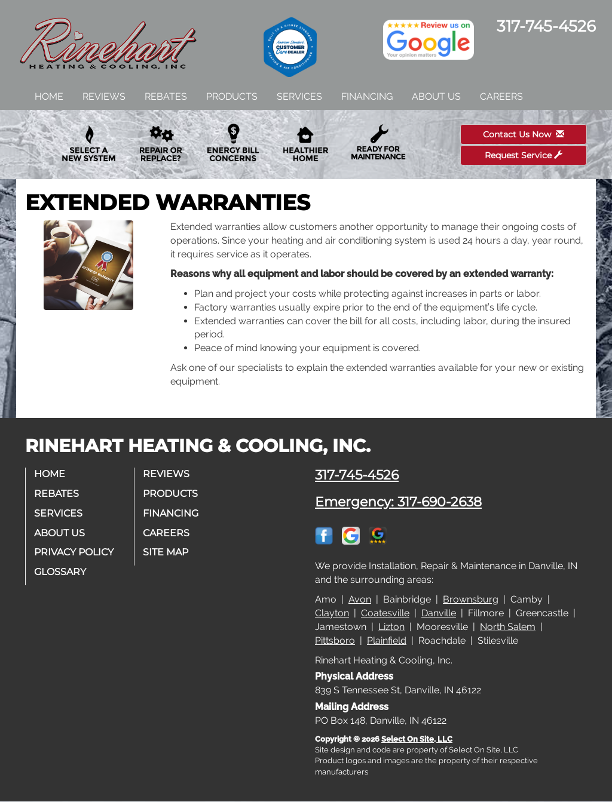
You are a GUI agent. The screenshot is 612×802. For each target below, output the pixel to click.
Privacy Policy (74, 552)
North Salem (508, 626)
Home (49, 96)
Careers (501, 96)
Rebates (166, 96)
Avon (359, 599)
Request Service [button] (523, 155)
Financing (367, 96)
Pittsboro (335, 640)
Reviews (104, 96)
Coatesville (385, 613)
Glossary (61, 571)
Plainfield (386, 640)
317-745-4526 (357, 474)
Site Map (166, 552)
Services (299, 96)
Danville (438, 613)
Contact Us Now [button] (523, 134)
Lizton (391, 626)
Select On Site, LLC (416, 739)
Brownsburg (470, 599)
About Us (436, 96)
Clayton (332, 613)
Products (232, 96)
